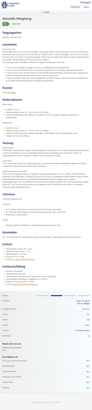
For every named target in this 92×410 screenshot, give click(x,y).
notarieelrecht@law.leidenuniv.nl (25, 284)
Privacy (49, 402)
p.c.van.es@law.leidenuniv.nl (23, 259)
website (36, 237)
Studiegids (85, 2)
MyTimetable (10, 92)
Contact (58, 402)
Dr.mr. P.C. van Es (83, 301)
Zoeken (47, 12)
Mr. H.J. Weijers (84, 304)
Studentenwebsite (38, 402)
